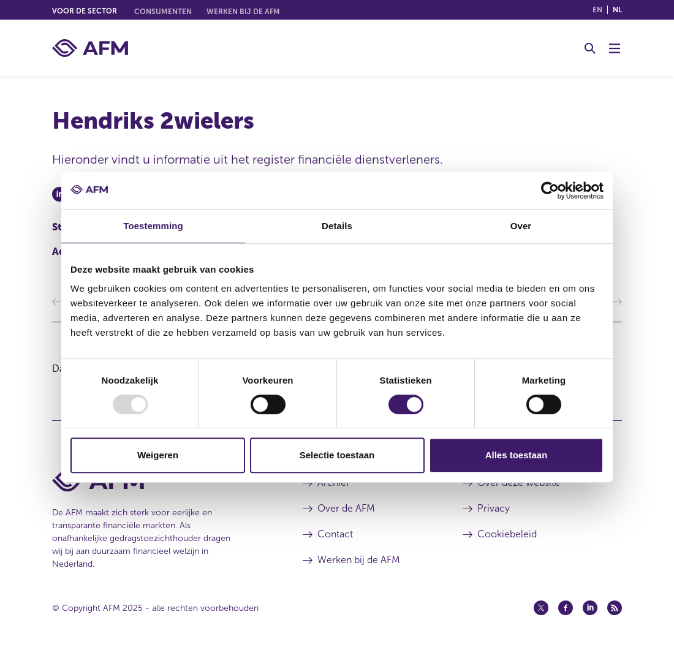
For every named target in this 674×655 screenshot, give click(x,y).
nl (617, 10)
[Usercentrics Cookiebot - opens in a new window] (550, 190)
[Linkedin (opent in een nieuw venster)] (590, 607)
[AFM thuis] (90, 48)
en (597, 10)
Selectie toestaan (337, 455)
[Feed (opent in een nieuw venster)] (614, 607)
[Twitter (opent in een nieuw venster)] (541, 607)
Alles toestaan (516, 455)
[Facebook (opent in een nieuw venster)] (565, 607)
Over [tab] (521, 226)
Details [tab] (337, 226)
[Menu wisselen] (614, 48)
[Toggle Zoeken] (590, 48)
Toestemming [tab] (153, 226)
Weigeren (157, 455)
